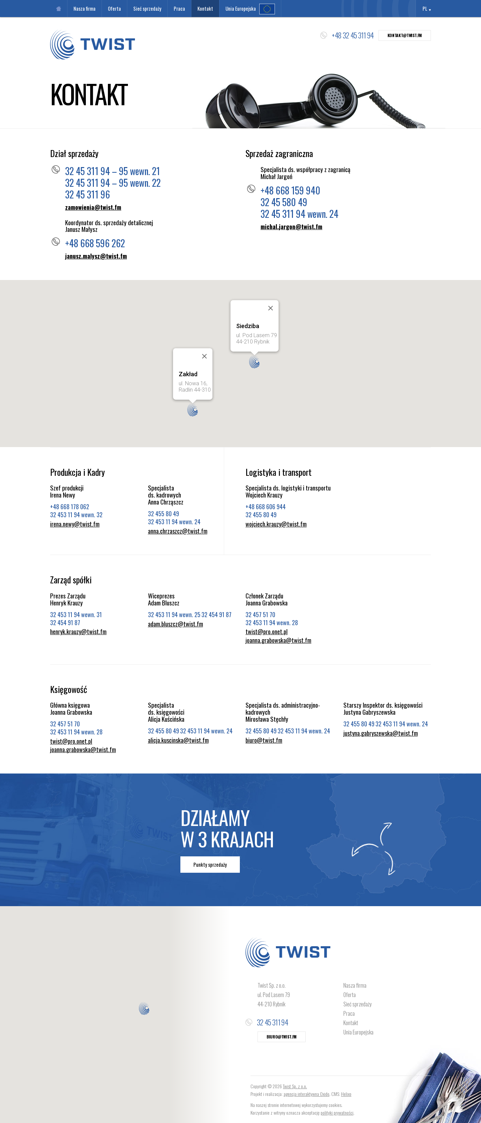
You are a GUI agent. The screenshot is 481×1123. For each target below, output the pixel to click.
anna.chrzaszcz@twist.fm (177, 531)
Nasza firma (354, 985)
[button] (254, 361)
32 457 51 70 (260, 614)
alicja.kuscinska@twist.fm (178, 740)
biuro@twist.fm (264, 740)
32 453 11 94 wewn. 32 (76, 514)
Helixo (346, 1093)
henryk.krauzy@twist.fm (78, 632)
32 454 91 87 (65, 622)
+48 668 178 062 (69, 506)
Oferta (349, 995)
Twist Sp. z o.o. (295, 1086)
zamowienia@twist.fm (93, 207)
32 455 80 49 (163, 513)
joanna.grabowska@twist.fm (278, 640)
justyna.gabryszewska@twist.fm (380, 733)
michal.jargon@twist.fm (291, 227)
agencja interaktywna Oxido (306, 1093)
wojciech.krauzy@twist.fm (276, 524)
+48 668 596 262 (95, 243)
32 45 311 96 (87, 194)
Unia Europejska (358, 1032)
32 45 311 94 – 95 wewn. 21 (112, 171)
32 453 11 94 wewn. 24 (174, 521)
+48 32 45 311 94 (352, 35)
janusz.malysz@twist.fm (96, 256)
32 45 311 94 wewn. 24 (299, 214)
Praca (349, 1013)
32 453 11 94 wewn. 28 (272, 622)
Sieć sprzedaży (357, 1004)
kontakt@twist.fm (404, 35)
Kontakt (350, 1023)
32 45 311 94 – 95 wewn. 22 (113, 182)
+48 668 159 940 (290, 190)
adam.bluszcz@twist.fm (175, 624)
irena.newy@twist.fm (75, 524)
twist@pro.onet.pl (267, 632)
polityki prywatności (337, 1112)
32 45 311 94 (272, 1022)
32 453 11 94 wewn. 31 (76, 614)
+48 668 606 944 (266, 506)
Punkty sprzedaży (210, 864)
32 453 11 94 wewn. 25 (174, 614)
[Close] (271, 308)
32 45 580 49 (284, 202)
